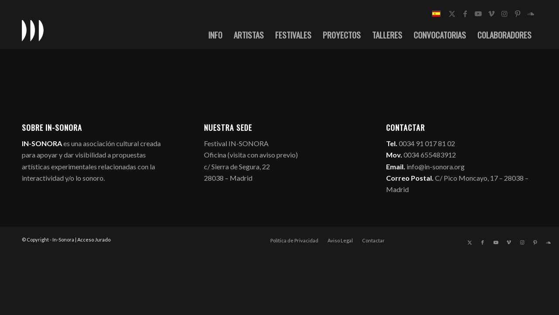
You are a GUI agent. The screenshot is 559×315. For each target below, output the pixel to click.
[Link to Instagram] (504, 13)
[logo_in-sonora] (33, 30)
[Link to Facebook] (465, 13)
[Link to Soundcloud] (530, 13)
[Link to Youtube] (478, 13)
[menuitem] (197, 34)
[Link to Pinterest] (517, 13)
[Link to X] (452, 13)
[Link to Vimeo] (491, 13)
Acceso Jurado (93, 239)
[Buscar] (528, 34)
